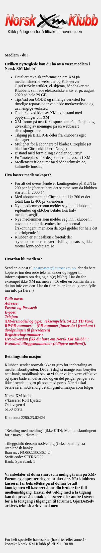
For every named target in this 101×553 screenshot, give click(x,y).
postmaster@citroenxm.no (55, 268)
